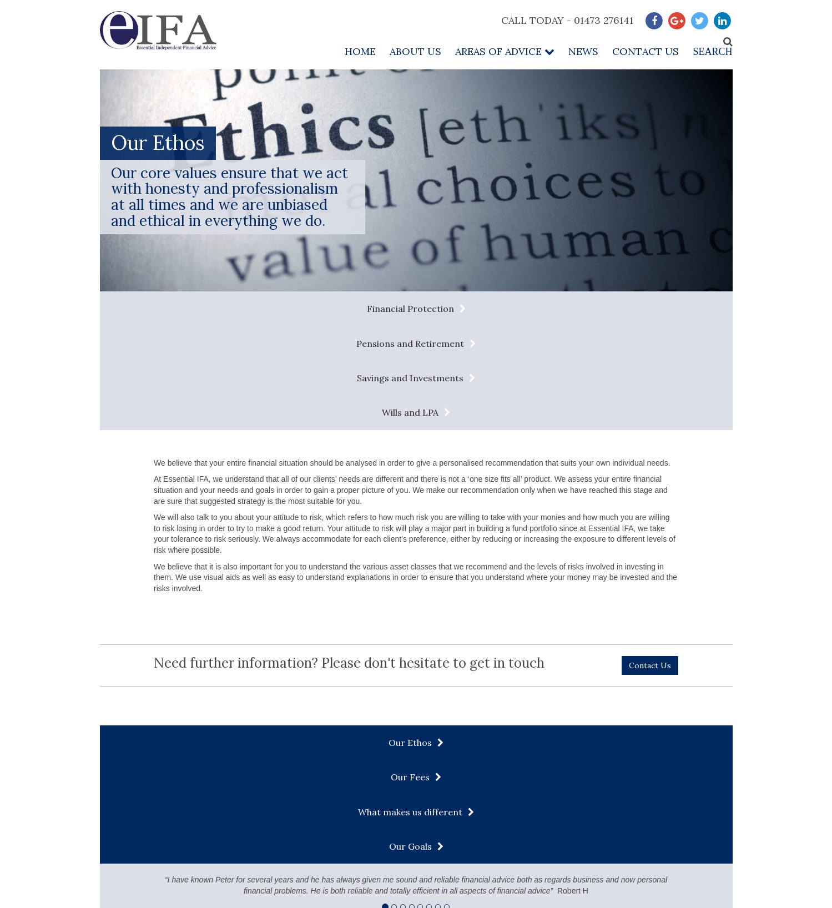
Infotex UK (716, 897)
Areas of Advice (504, 51)
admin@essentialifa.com (167, 802)
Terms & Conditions (414, 849)
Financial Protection (181, 308)
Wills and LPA (665, 308)
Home (360, 51)
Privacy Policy (501, 849)
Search (712, 52)
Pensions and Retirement (344, 308)
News (583, 51)
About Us (415, 51)
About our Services (588, 849)
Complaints (668, 849)
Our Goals (655, 638)
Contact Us (645, 51)
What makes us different (492, 638)
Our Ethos (177, 638)
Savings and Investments (511, 308)
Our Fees (331, 638)
